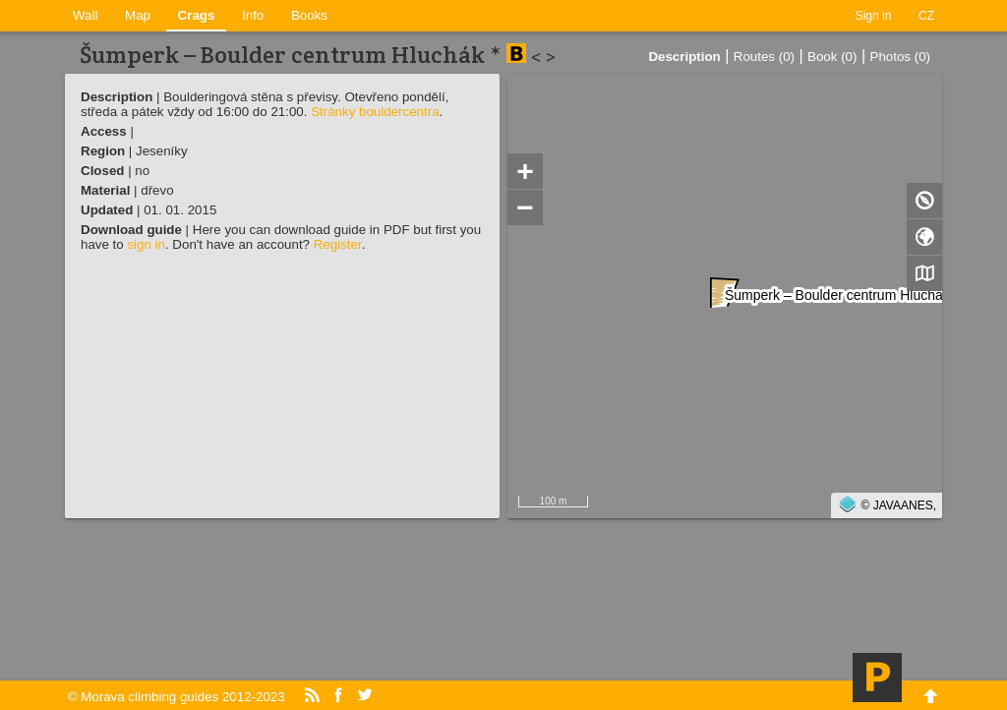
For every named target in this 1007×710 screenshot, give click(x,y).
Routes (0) (764, 56)
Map (137, 15)
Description (684, 56)
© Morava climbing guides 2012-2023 (176, 696)
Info (253, 15)
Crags (196, 15)
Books (309, 15)
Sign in (874, 16)
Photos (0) (900, 56)
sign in (146, 244)
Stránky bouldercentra (375, 111)
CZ (926, 16)
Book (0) (832, 56)
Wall (85, 15)
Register (338, 244)
